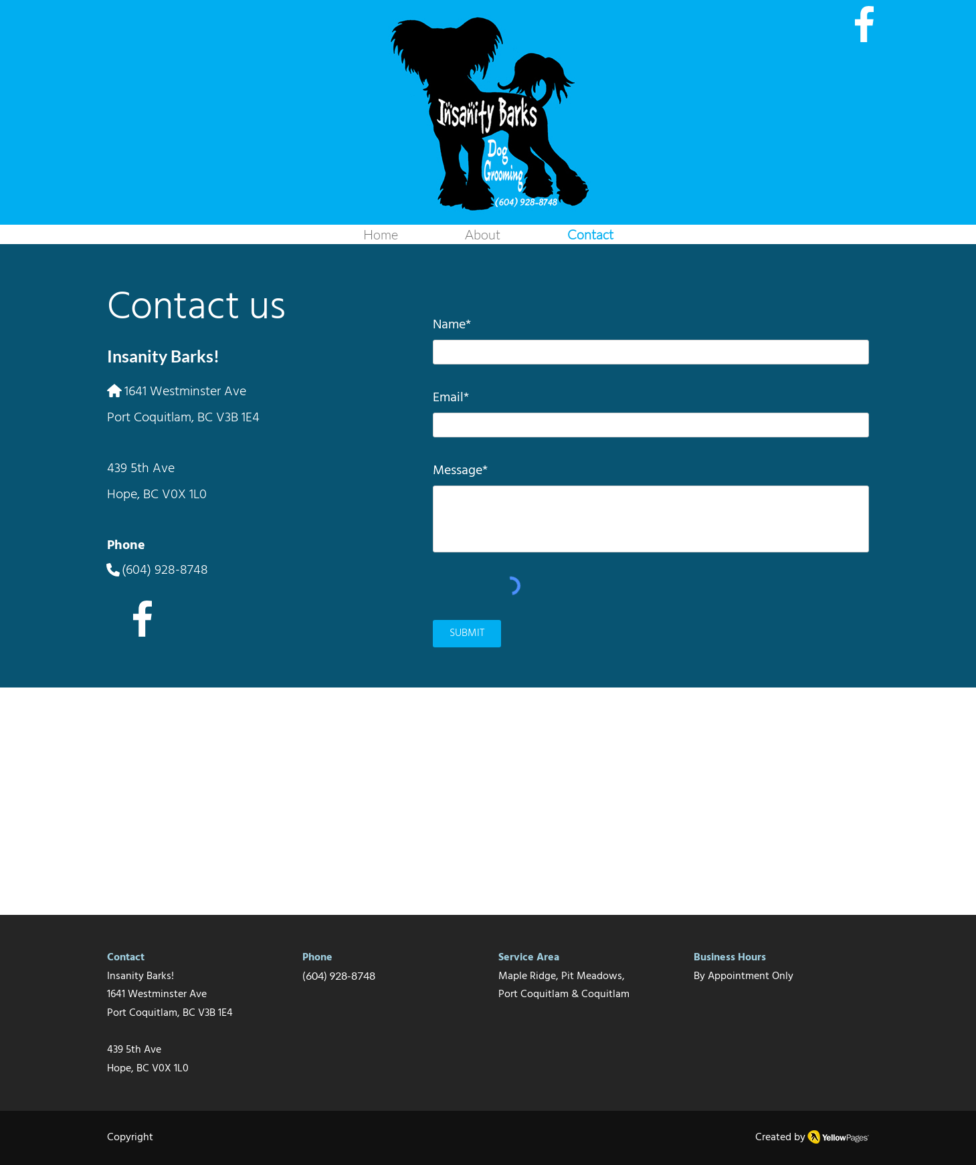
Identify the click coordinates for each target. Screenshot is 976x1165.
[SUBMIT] (467, 633)
